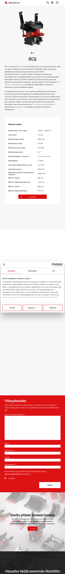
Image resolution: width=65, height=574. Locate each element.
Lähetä (50, 485)
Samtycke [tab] (11, 271)
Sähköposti (9, 450)
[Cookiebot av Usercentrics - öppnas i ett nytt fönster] (53, 264)
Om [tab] (53, 271)
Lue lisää (32, 528)
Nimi (6, 443)
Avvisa (12, 308)
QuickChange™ (50, 104)
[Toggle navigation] (57, 3)
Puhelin (7, 457)
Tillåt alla (52, 308)
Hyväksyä (11, 478)
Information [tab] (32, 271)
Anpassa (32, 308)
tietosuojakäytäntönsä (13, 474)
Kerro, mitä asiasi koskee (14, 414)
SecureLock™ (19, 107)
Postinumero (9, 464)
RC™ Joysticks (37, 104)
